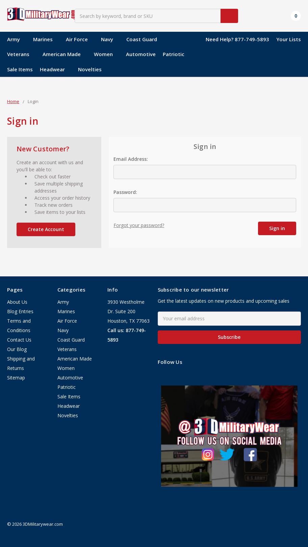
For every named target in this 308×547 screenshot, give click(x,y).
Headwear (55, 69)
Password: (125, 192)
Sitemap (16, 377)
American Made (65, 54)
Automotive (141, 54)
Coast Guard (144, 39)
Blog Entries (20, 311)
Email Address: (130, 159)
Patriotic (173, 54)
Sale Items (20, 69)
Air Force (80, 39)
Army (16, 39)
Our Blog (17, 349)
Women (106, 54)
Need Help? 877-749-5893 (237, 39)
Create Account (46, 229)
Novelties (90, 69)
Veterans (21, 54)
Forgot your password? (138, 225)
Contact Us (19, 340)
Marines (46, 39)
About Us (17, 302)
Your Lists (288, 39)
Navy (110, 39)
